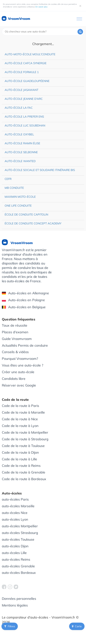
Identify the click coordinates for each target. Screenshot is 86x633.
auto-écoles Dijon (15, 546)
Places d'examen (15, 332)
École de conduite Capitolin (26, 214)
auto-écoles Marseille (18, 506)
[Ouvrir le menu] (79, 19)
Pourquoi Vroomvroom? (20, 358)
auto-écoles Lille (14, 553)
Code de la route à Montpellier (25, 432)
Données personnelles (19, 598)
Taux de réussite (14, 325)
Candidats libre (13, 378)
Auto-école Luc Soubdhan (25, 125)
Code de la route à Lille (19, 459)
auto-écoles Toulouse (18, 539)
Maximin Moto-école (20, 196)
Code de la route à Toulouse (23, 446)
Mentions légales (15, 605)
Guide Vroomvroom (17, 339)
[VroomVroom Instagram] (10, 587)
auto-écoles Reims (16, 559)
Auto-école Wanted (20, 161)
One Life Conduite (18, 205)
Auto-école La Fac (19, 107)
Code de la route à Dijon (20, 452)
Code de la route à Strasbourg (25, 439)
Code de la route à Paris (20, 406)
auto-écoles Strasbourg (20, 533)
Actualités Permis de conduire (25, 345)
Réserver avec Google (19, 385)
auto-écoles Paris (15, 499)
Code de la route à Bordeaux (24, 479)
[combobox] (43, 31)
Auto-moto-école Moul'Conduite (30, 54)
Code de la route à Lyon (20, 426)
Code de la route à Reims (21, 465)
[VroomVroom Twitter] (16, 587)
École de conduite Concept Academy (33, 223)
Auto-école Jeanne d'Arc (24, 99)
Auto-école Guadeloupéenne (27, 81)
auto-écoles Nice (14, 513)
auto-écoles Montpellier (20, 526)
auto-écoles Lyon (15, 519)
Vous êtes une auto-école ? (22, 365)
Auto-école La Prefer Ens (24, 116)
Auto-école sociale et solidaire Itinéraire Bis (40, 170)
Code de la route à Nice (20, 419)
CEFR (8, 179)
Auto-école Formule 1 (22, 72)
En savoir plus (41, 7)
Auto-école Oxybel (19, 134)
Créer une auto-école (18, 372)
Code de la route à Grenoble (23, 472)
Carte (77, 626)
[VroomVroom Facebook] (4, 587)
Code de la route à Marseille (23, 412)
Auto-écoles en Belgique (24, 307)
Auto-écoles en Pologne (23, 300)
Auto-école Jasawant (21, 90)
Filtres (9, 626)
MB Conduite (14, 188)
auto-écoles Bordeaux (19, 572)
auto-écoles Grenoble (18, 566)
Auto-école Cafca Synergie (26, 63)
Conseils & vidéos (15, 352)
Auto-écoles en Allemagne (25, 293)
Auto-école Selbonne (21, 152)
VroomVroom (15, 19)
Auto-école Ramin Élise (22, 143)
